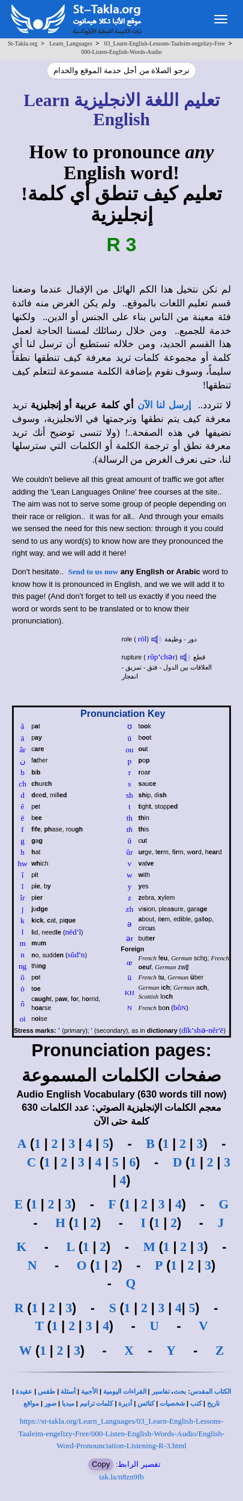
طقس (46, 1391)
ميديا (68, 1403)
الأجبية (89, 1391)
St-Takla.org (22, 43)
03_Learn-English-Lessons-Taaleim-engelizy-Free (164, 43)
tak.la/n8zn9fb (121, 1476)
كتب (196, 1403)
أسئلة (68, 1391)
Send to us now (93, 571)
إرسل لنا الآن (164, 405)
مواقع (31, 1403)
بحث (179, 1391)
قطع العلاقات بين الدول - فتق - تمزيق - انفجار (167, 666)
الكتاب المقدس (210, 1391)
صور (50, 1403)
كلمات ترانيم (96, 1403)
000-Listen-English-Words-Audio (121, 52)
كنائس (145, 1403)
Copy (101, 1464)
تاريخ (213, 1403)
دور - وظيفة (173, 639)
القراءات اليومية (124, 1391)
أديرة (125, 1403)
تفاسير (161, 1391)
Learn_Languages (70, 43)
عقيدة (24, 1391)
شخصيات (172, 1403)
